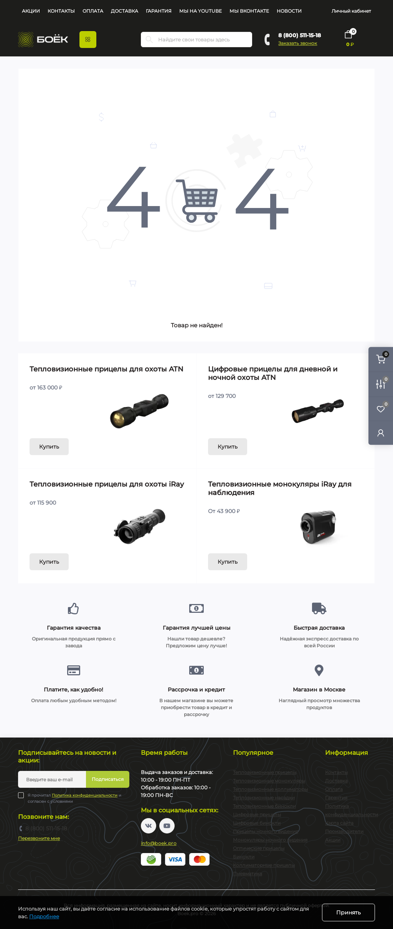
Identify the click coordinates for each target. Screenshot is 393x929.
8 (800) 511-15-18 (299, 35)
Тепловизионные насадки (264, 797)
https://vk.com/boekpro (148, 826)
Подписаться (108, 779)
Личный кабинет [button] (351, 11)
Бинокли (243, 857)
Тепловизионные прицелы (264, 772)
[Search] (149, 39)
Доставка (124, 11)
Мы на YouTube (200, 11)
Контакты (61, 11)
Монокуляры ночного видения (270, 840)
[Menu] (87, 39)
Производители (344, 831)
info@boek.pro (159, 843)
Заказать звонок (297, 43)
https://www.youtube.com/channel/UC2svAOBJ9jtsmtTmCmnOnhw (166, 826)
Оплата (93, 11)
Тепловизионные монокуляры (269, 781)
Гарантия (159, 11)
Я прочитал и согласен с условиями (74, 798)
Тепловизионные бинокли (264, 806)
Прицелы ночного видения (265, 831)
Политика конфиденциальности (84, 795)
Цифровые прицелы (257, 814)
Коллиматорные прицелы (264, 865)
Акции (31, 11)
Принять (348, 912)
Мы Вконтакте (249, 11)
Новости (289, 11)
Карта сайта (339, 823)
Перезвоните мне (39, 838)
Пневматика (247, 873)
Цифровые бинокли (257, 823)
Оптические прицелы (258, 848)
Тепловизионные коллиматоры (270, 789)
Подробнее (44, 916)
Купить (49, 446)
